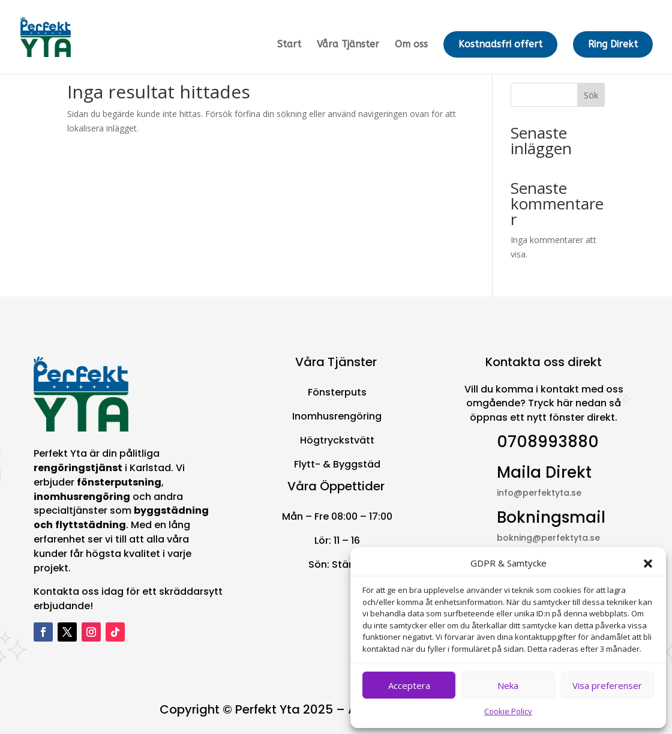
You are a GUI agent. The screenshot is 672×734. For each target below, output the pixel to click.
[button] (648, 564)
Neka (507, 685)
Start (289, 45)
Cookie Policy (508, 711)
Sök (591, 95)
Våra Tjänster (348, 45)
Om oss (411, 45)
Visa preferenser (607, 685)
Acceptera (409, 685)
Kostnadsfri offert (500, 44)
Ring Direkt (613, 44)
